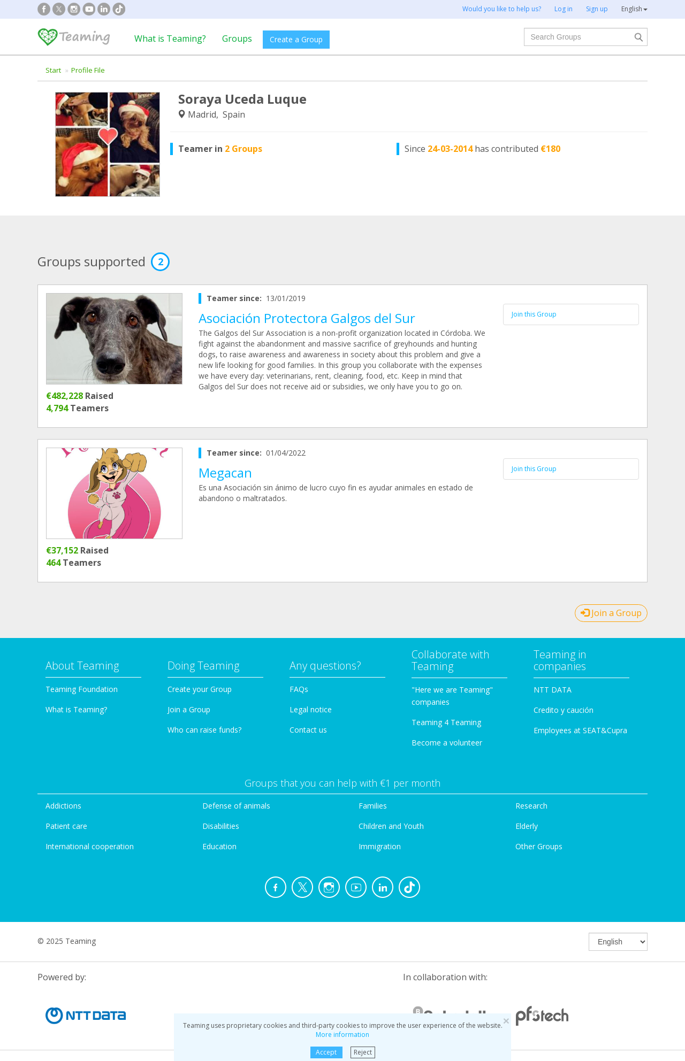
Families (373, 806)
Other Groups (538, 846)
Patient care (66, 826)
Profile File (88, 70)
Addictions (63, 806)
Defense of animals (236, 806)
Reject (363, 1052)
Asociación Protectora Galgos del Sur (307, 318)
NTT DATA (553, 690)
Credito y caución (563, 710)
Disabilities (220, 826)
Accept (326, 1052)
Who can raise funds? (204, 730)
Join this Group (534, 314)
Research (531, 806)
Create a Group (296, 39)
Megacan (225, 472)
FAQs (299, 689)
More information (342, 1034)
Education (219, 846)
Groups (237, 38)
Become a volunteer (447, 742)
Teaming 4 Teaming (446, 722)
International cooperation (89, 846)
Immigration (380, 846)
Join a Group (611, 613)
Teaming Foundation (81, 689)
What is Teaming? (170, 38)
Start (53, 70)
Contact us (308, 730)
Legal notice (311, 709)
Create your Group (200, 689)
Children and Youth (391, 826)
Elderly (526, 826)
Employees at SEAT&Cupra (580, 730)
